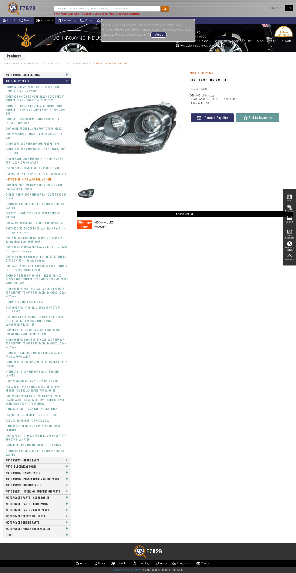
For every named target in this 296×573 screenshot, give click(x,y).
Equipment (181, 563)
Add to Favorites (257, 117)
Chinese (275, 7)
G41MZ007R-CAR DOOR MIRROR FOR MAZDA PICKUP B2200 (36, 364)
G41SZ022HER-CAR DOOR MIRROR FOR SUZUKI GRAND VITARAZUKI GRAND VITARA (33, 332)
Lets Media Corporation (127, 569)
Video (86, 20)
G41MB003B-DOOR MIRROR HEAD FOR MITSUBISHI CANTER (36, 206)
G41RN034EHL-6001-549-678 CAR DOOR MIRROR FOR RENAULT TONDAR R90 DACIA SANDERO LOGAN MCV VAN (36, 292)
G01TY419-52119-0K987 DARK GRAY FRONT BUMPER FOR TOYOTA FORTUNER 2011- (37, 268)
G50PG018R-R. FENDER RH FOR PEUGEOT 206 (33, 168)
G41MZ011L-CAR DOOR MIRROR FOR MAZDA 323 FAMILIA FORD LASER (34, 354)
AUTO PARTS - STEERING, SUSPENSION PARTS (37, 491)
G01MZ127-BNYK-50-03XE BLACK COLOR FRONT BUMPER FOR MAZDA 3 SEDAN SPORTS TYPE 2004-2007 (36, 109)
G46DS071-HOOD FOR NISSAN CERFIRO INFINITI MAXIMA (33, 215)
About (8, 20)
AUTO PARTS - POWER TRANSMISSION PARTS (37, 479)
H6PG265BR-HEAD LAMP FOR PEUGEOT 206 (32, 381)
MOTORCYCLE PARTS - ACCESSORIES (37, 498)
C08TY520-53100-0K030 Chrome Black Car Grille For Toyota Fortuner (36, 230)
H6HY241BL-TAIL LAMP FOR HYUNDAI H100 (31, 409)
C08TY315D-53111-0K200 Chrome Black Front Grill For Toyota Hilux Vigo (36, 249)
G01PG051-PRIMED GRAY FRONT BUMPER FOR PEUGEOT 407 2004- (32, 121)
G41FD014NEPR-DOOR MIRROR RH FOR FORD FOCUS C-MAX (36, 196)
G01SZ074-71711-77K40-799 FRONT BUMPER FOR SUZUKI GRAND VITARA (34, 187)
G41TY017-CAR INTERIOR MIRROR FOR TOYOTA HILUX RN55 (33, 309)
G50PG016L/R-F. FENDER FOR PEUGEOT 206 (32, 415)
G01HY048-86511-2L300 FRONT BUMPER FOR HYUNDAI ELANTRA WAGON (33, 89)
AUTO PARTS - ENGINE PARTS (37, 473)
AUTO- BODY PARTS (79, 63)
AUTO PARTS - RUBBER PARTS (37, 485)
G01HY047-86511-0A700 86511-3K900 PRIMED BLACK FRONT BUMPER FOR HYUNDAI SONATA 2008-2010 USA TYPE (37, 279)
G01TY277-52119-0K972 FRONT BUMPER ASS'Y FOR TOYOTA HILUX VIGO (36, 437)
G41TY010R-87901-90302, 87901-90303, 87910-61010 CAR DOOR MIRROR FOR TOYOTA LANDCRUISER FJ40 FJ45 (35, 320)
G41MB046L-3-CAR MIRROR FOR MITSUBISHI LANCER (32, 373)
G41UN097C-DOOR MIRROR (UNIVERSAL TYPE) (33, 143)
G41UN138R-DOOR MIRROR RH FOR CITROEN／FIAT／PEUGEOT (36, 151)
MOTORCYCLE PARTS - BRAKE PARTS (37, 510)
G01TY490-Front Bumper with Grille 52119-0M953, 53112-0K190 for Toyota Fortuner (36, 258)
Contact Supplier (212, 117)
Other (37, 535)
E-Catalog (66, 20)
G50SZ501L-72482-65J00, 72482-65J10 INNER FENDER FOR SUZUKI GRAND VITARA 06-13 (33, 388)
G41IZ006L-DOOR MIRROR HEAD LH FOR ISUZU (33, 445)
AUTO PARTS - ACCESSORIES (37, 75)
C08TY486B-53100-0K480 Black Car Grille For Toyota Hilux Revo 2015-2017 (34, 239)
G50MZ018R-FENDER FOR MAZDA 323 (28, 420)
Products (44, 20)
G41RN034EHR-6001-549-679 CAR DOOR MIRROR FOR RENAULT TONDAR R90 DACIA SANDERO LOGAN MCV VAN (36, 343)
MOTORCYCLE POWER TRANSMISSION (37, 529)
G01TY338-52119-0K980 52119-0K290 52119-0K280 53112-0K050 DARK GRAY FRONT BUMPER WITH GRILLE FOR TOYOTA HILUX (35, 399)
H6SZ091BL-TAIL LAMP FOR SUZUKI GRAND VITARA (36, 174)
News (25, 20)
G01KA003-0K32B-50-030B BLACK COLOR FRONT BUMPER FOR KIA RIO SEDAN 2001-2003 (35, 98)
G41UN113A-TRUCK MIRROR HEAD (25, 302)
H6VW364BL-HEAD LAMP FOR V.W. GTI (28, 179)
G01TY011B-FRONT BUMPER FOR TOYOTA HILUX (34, 128)
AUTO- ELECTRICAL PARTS (37, 466)
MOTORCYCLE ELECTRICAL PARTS (37, 516)
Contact (203, 563)
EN (289, 7)
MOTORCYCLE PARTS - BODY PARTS (37, 504)
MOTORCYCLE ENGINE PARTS (37, 522)
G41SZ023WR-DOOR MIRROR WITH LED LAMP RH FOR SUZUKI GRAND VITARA (34, 160)
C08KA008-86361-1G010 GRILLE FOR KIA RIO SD (35, 223)
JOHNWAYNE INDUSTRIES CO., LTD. (24, 63)
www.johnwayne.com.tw (197, 45)
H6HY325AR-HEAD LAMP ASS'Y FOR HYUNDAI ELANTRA (33, 428)
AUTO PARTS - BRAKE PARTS (37, 460)
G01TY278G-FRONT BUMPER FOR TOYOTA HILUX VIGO (34, 136)
